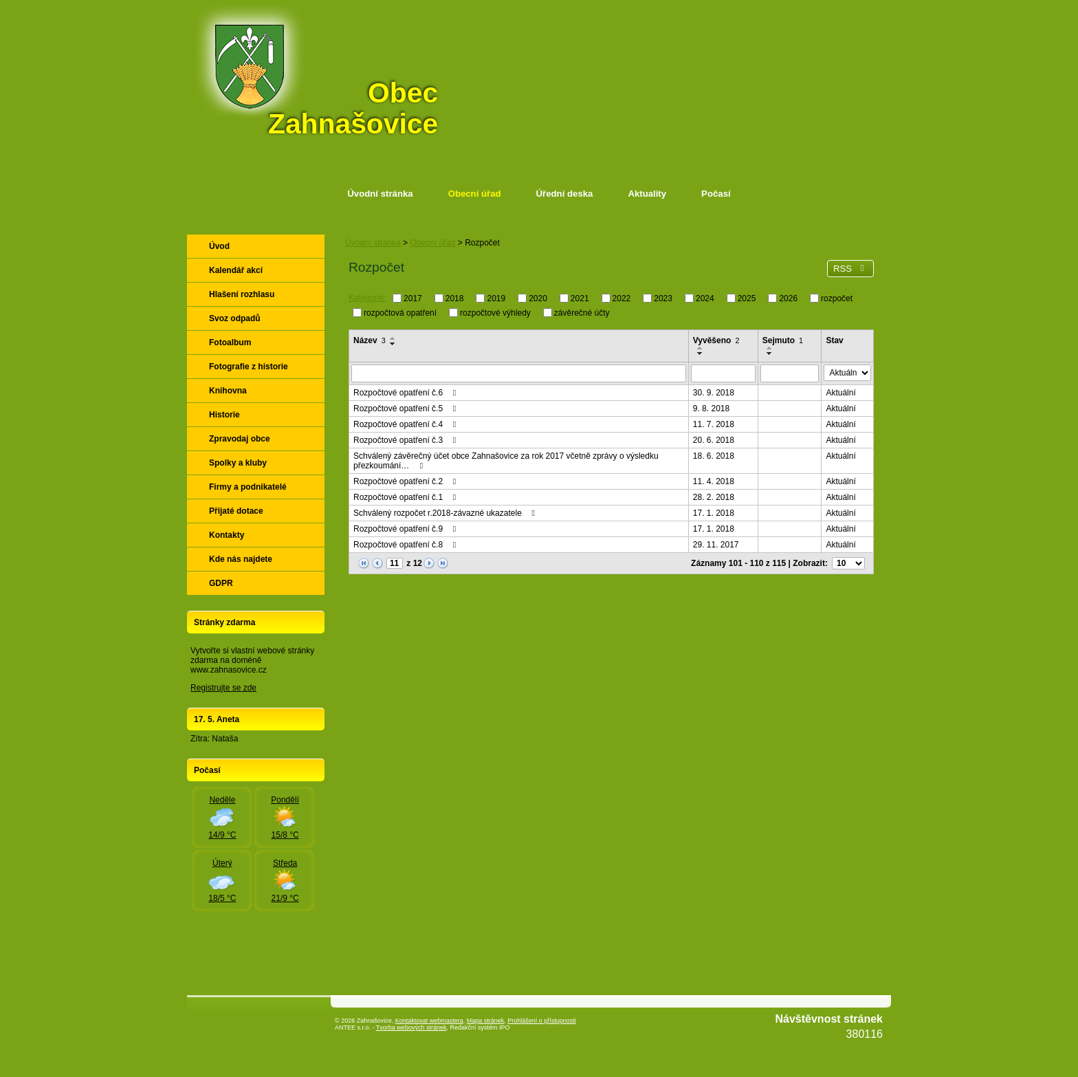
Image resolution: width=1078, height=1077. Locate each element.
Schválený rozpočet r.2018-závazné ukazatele (445, 513)
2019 (496, 298)
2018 (455, 298)
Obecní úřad (474, 193)
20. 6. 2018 (713, 440)
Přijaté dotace (236, 511)
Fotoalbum (230, 342)
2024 (705, 298)
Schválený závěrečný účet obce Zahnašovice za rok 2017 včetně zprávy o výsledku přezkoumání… (506, 460)
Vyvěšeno (716, 340)
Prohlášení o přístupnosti (541, 1020)
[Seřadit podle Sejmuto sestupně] (770, 353)
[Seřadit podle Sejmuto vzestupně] (770, 348)
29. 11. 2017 (716, 545)
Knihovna (228, 390)
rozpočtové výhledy (495, 312)
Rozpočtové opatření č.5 (406, 408)
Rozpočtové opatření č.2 (406, 481)
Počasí (716, 193)
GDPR (221, 583)
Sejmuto (782, 340)
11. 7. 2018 (713, 424)
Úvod (219, 246)
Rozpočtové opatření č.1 (406, 497)
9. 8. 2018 (711, 408)
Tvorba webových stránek (411, 1027)
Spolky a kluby (238, 463)
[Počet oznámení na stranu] (848, 563)
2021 (580, 298)
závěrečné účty (582, 312)
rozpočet (836, 298)
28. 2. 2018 (713, 497)
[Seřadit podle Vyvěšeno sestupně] (700, 353)
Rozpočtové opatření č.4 (406, 424)
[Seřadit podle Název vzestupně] (393, 338)
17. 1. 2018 (713, 513)
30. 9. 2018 (713, 393)
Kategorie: (367, 298)
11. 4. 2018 (713, 481)
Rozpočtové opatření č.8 (406, 545)
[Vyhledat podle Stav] (847, 373)
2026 (788, 298)
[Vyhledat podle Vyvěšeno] (723, 373)
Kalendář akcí (236, 270)
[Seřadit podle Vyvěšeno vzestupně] (700, 348)
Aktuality (647, 193)
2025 (747, 298)
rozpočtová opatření (400, 312)
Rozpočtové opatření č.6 (406, 393)
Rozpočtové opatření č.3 (406, 440)
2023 (663, 298)
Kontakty (226, 535)
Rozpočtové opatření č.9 (406, 529)
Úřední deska (564, 193)
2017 (413, 298)
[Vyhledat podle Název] (518, 373)
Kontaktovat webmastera (429, 1020)
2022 (622, 298)
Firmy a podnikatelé (248, 487)
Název (369, 340)
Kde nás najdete (240, 559)
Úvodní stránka (379, 193)
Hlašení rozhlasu (241, 294)
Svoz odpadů (235, 318)
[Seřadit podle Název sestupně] (393, 344)
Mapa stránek (486, 1020)
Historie (224, 415)
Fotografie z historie (248, 366)
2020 (538, 298)
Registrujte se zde (223, 688)
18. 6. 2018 (713, 456)
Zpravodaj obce (239, 439)
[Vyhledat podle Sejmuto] (790, 373)
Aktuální (840, 393)
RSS (850, 268)
